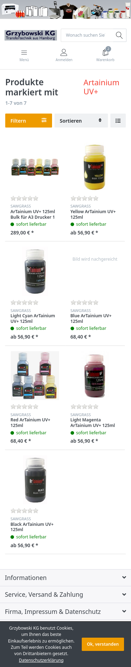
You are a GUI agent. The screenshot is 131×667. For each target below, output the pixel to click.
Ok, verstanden (103, 644)
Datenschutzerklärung (41, 660)
